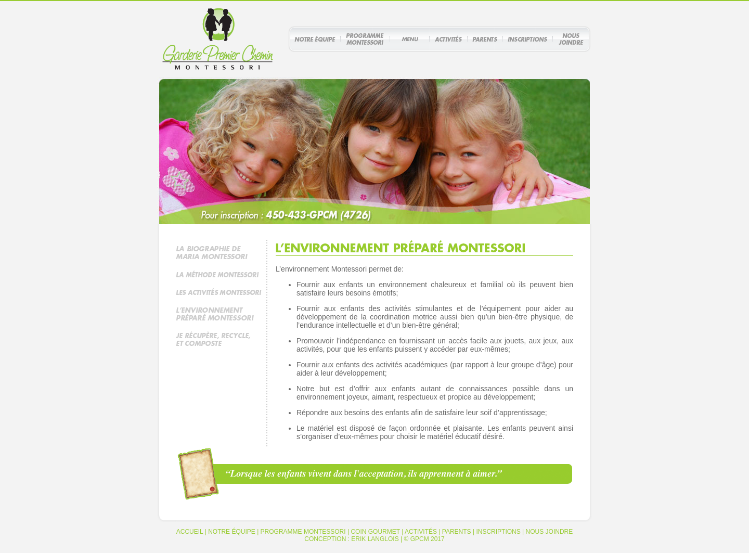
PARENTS (456, 531)
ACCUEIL (189, 531)
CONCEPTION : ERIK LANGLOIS (351, 539)
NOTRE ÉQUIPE (231, 531)
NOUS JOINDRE (549, 531)
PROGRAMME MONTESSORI (303, 531)
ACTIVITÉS (421, 531)
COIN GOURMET (375, 531)
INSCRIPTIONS (498, 531)
